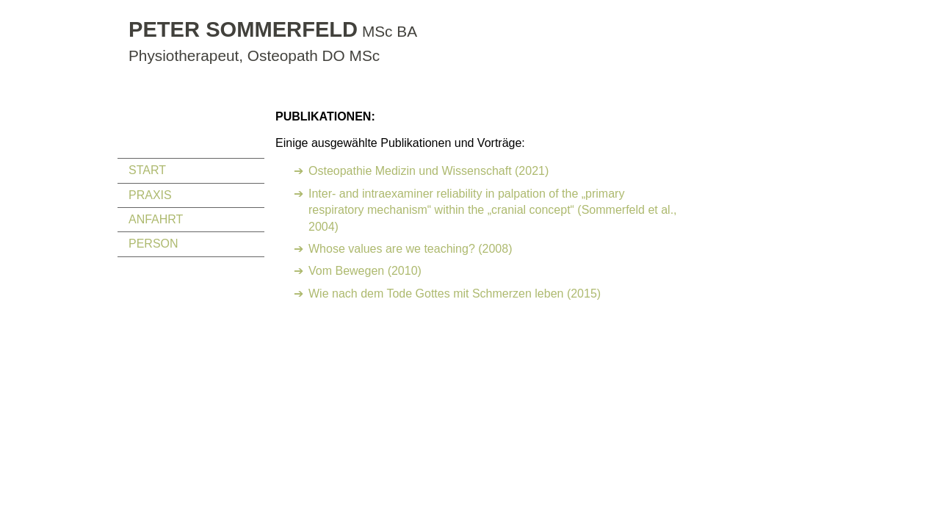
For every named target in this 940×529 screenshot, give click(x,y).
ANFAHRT (156, 219)
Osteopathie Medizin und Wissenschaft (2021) (428, 171)
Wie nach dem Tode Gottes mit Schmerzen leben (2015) (454, 293)
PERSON (153, 243)
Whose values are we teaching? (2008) (410, 248)
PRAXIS (150, 195)
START (147, 170)
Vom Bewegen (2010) (365, 270)
